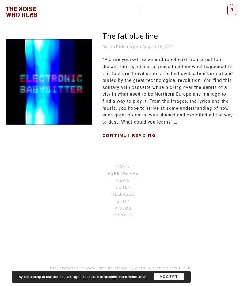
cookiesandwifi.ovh (172, 268)
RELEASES (123, 194)
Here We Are (123, 173)
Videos (123, 208)
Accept (169, 277)
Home (123, 166)
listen (123, 187)
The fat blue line (130, 36)
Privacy (123, 215)
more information (132, 277)
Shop (123, 201)
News (123, 180)
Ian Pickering (122, 46)
